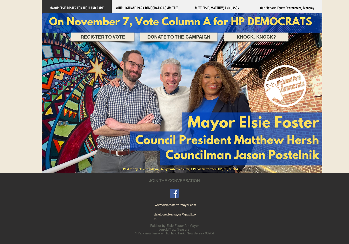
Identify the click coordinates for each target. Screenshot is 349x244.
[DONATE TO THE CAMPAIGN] (178, 37)
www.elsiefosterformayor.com (175, 205)
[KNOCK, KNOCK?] (256, 37)
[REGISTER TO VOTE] (102, 37)
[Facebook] (174, 193)
